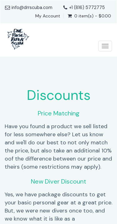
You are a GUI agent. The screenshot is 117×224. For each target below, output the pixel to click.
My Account (47, 16)
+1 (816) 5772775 (87, 7)
